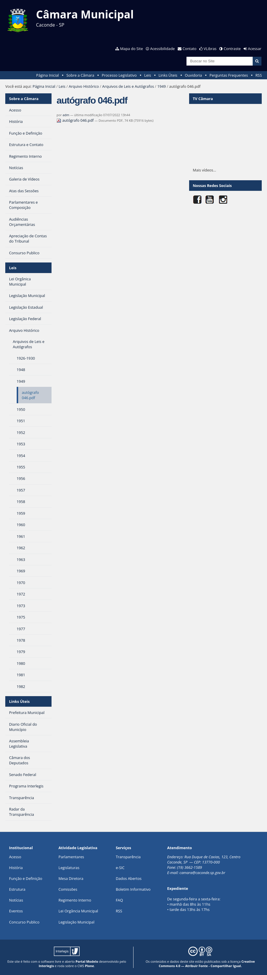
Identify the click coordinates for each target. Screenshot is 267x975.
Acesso (15, 856)
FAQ (119, 900)
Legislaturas (69, 867)
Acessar (254, 48)
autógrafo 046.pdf (76, 120)
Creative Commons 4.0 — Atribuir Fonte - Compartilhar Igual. (207, 963)
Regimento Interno (75, 900)
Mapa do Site (131, 48)
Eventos (16, 911)
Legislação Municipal (77, 922)
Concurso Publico (24, 922)
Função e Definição (25, 878)
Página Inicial (47, 75)
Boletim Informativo (133, 889)
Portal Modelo (87, 961)
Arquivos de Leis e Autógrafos (128, 86)
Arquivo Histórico (84, 86)
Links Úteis (167, 75)
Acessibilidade (162, 48)
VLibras (210, 48)
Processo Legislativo (119, 75)
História (16, 867)
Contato (190, 48)
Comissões (68, 889)
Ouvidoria (193, 75)
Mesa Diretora (71, 878)
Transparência (128, 856)
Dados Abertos (128, 878)
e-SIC (120, 867)
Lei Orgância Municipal (78, 911)
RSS (258, 75)
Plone (89, 966)
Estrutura (17, 889)
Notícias (16, 900)
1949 (161, 86)
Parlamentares (71, 856)
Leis (147, 75)
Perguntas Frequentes (228, 75)
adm (66, 115)
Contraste (232, 48)
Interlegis (46, 966)
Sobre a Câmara (80, 75)
